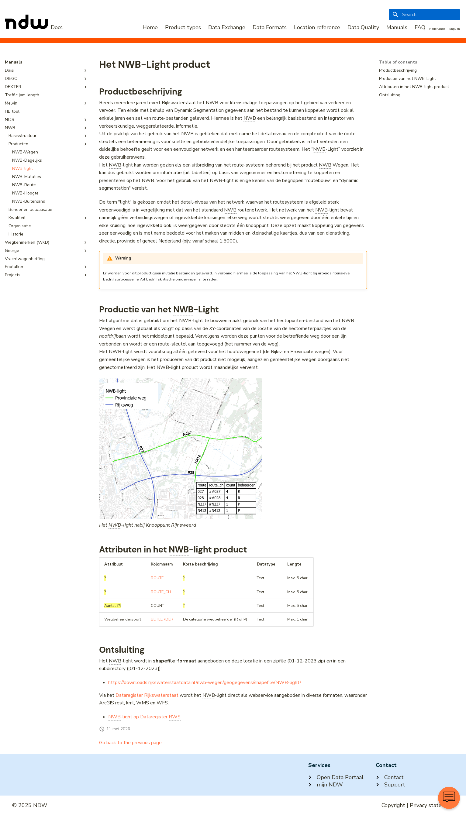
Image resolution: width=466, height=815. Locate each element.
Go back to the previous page (130, 742)
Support (390, 784)
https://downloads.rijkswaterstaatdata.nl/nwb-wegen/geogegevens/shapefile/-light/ (204, 682)
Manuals (396, 27)
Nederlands (437, 29)
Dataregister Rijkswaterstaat (147, 695)
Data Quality (363, 27)
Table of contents (398, 62)
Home (150, 27)
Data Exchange (226, 27)
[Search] (424, 14)
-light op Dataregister (144, 717)
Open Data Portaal (336, 777)
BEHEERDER (162, 619)
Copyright (393, 805)
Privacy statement (432, 805)
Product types (183, 27)
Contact (390, 777)
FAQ (420, 27)
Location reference (317, 27)
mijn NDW (325, 784)
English (454, 29)
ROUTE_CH (161, 592)
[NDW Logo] (34, 27)
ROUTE (157, 578)
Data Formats (270, 27)
